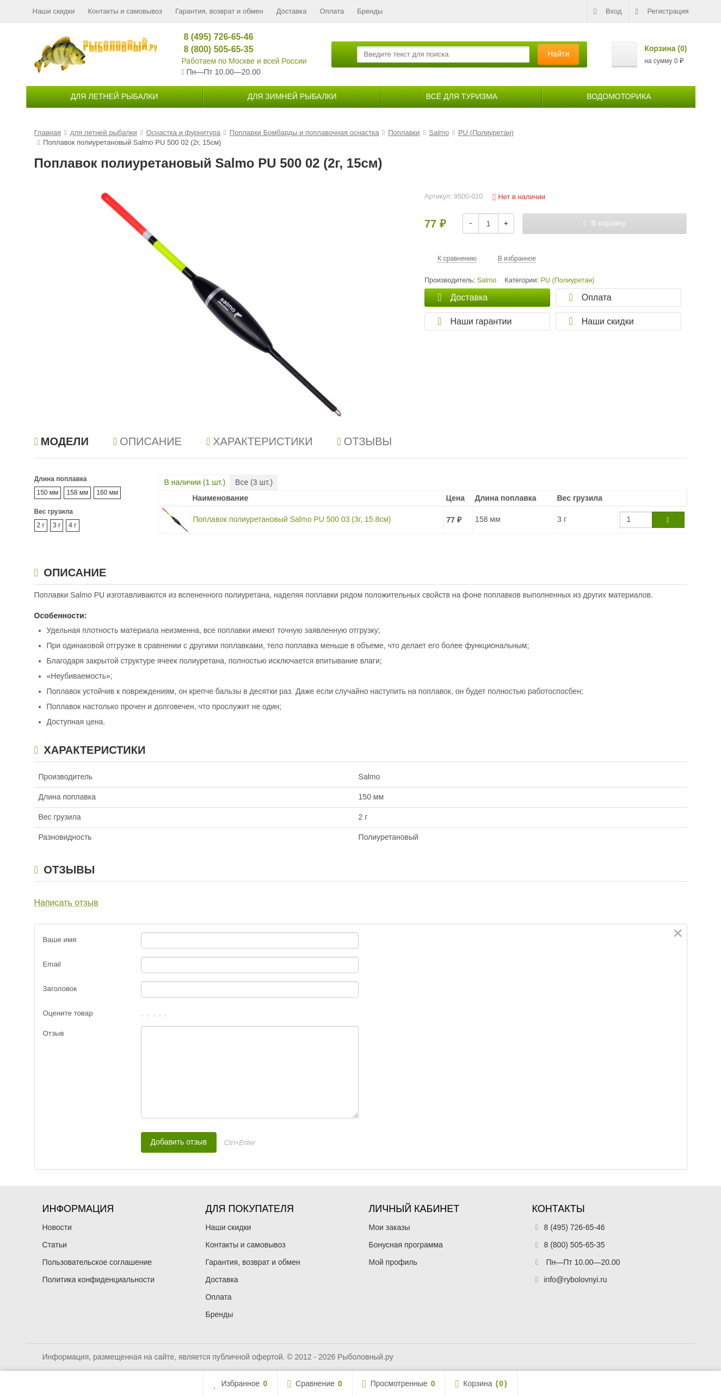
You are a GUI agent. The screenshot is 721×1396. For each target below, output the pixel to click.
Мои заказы (389, 1227)
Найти (558, 54)
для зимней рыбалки (292, 96)
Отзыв (53, 1033)
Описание (147, 441)
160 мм (107, 492)
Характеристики (259, 441)
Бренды (370, 11)
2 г (41, 525)
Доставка (291, 11)
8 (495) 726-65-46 (214, 36)
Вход (607, 11)
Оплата (332, 11)
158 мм (77, 492)
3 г (56, 525)
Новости (57, 1227)
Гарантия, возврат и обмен (219, 11)
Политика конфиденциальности (98, 1279)
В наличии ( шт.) (195, 482)
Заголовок (60, 989)
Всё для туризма (461, 96)
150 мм (48, 492)
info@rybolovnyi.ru (575, 1279)
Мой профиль (393, 1262)
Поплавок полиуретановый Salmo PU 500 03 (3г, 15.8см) (292, 519)
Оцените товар (68, 1013)
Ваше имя (60, 940)
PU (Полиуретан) (567, 280)
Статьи (54, 1244)
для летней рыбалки (114, 96)
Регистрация (662, 11)
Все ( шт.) (254, 482)
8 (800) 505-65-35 (214, 49)
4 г (72, 525)
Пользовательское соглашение (97, 1262)
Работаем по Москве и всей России (244, 61)
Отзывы (364, 441)
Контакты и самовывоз (125, 11)
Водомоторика (619, 96)
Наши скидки (54, 11)
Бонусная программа (406, 1244)
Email (52, 964)
